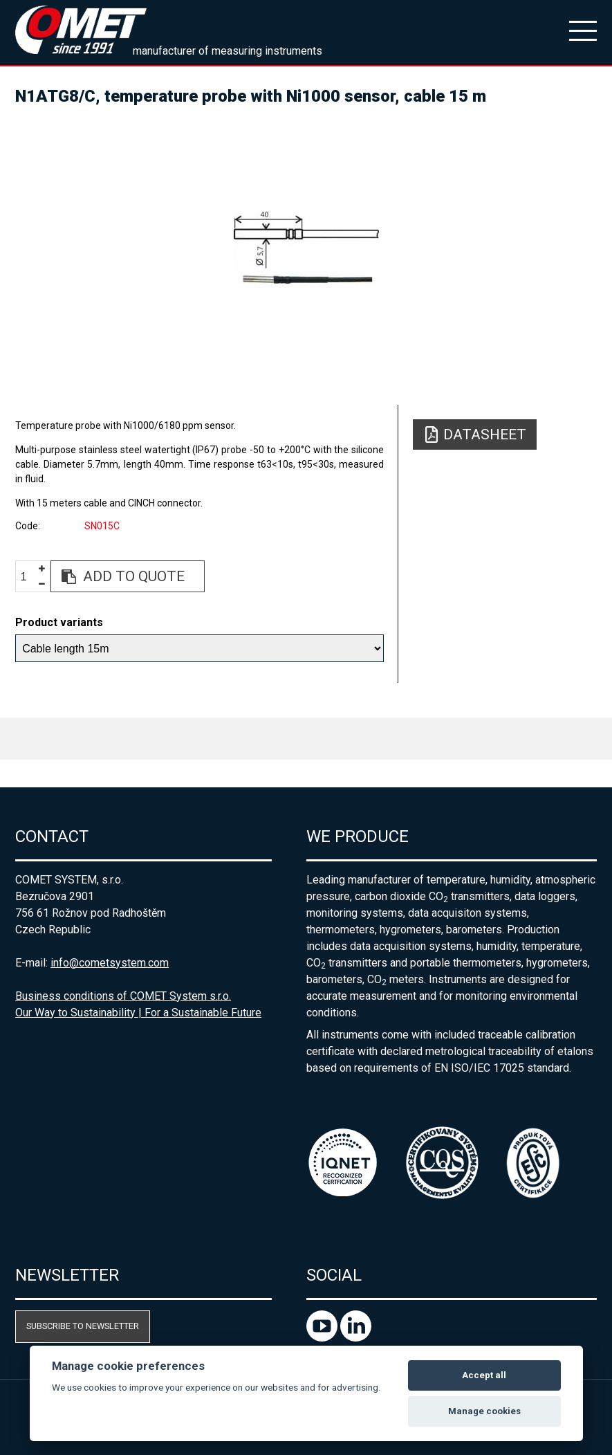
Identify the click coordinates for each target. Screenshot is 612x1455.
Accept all (484, 1375)
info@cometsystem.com (109, 962)
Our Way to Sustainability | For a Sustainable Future (138, 1012)
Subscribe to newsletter (82, 1326)
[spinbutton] (29, 576)
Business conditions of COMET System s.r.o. (123, 996)
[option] (306, 249)
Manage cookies (484, 1411)
